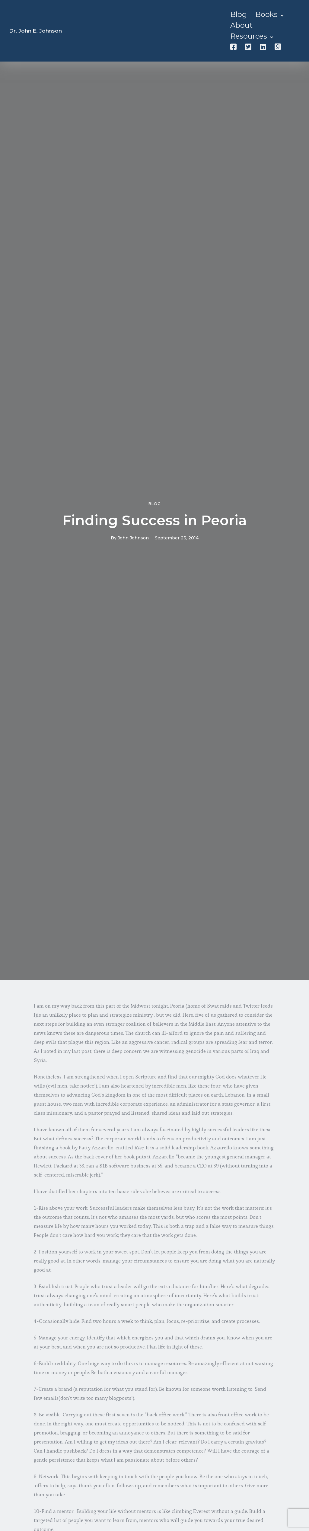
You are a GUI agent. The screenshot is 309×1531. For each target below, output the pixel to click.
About (241, 25)
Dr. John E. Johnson (35, 31)
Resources (248, 36)
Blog (238, 14)
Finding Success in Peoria (154, 520)
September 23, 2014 (177, 538)
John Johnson (133, 538)
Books (266, 14)
